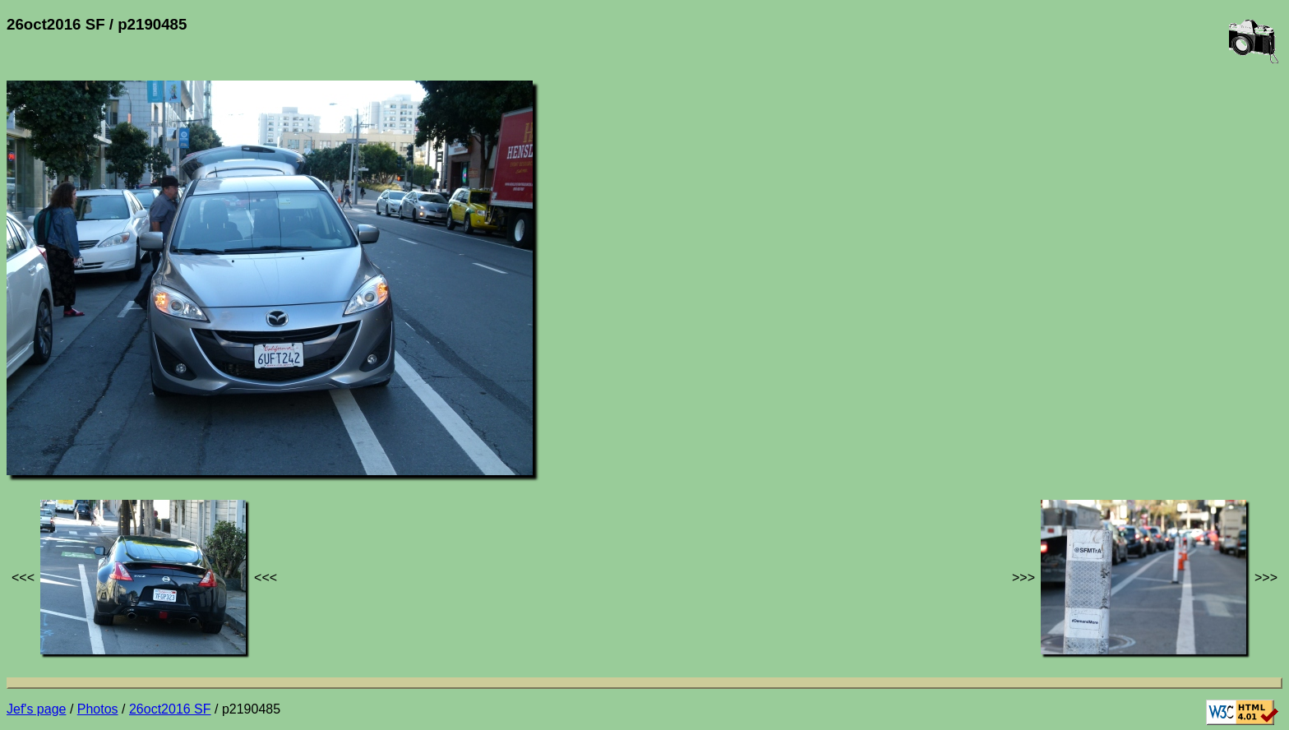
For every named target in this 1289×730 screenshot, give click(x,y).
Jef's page (36, 709)
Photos (97, 709)
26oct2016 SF (170, 709)
